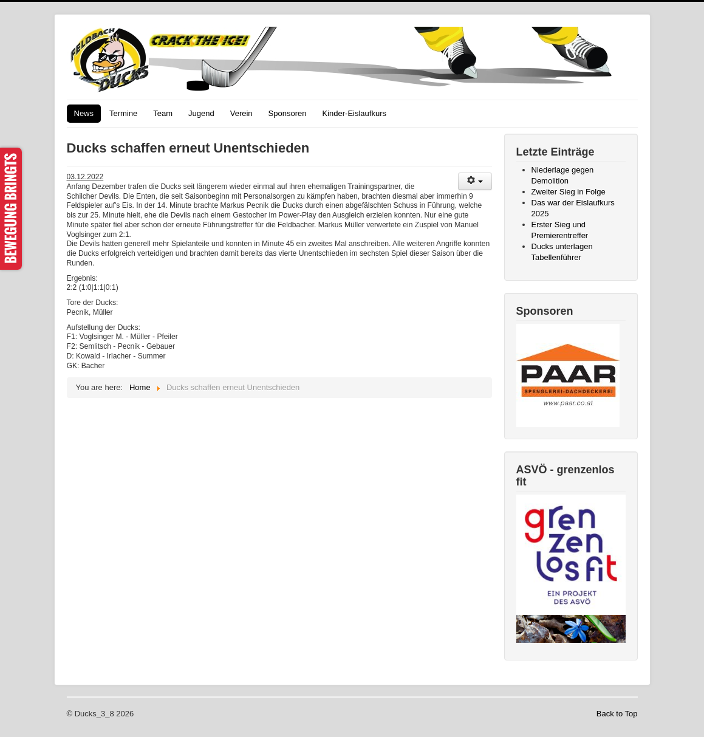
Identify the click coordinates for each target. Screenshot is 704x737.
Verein (241, 113)
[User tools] (475, 181)
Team (163, 113)
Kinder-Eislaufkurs (354, 113)
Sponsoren (287, 113)
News (84, 113)
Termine (123, 113)
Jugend (201, 113)
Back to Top (617, 713)
